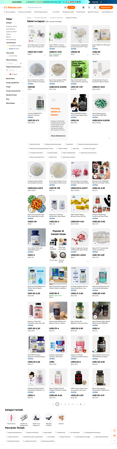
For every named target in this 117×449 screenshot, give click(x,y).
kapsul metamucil (64, 437)
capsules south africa (29, 441)
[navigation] (15, 211)
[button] (65, 7)
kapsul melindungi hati (68, 153)
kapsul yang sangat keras (36, 157)
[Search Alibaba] (45, 7)
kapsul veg (75, 148)
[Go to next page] (84, 404)
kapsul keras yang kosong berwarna (87, 144)
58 (80, 404)
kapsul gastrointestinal (101, 437)
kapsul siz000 (47, 432)
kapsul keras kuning (12, 441)
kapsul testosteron (12, 437)
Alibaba (29, 17)
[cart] (89, 7)
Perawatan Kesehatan (40, 17)
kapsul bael (69, 144)
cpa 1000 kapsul (74, 432)
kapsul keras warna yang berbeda (32, 437)
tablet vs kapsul (62, 148)
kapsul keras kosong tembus (87, 153)
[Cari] (71, 7)
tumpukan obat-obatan (35, 153)
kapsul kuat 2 (52, 157)
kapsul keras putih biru (47, 441)
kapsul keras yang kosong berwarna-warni (40, 148)
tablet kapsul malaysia (68, 157)
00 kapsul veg (60, 432)
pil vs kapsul (50, 437)
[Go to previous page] (53, 404)
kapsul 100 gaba (52, 153)
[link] (114, 430)
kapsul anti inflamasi (31, 432)
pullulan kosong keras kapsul (52, 144)
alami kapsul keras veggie (82, 437)
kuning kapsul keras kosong (91, 432)
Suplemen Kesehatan (56, 17)
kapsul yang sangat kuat (14, 432)
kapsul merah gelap (88, 148)
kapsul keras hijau (34, 144)
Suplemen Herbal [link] (71, 17)
